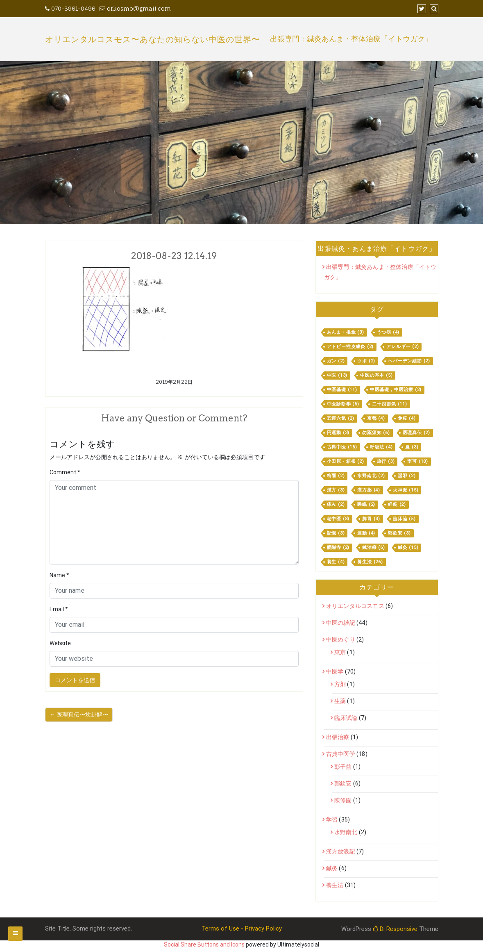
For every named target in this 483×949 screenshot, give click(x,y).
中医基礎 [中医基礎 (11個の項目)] (342, 389)
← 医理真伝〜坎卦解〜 (79, 714)
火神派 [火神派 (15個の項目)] (405, 490)
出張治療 (337, 737)
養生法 (335, 885)
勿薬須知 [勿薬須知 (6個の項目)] (376, 432)
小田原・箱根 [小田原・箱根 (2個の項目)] (345, 461)
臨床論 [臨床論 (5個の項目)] (404, 518)
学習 (332, 819)
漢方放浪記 (340, 851)
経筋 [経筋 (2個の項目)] (397, 504)
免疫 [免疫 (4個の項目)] (407, 418)
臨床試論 (346, 718)
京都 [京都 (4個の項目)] (376, 418)
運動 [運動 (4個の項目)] (366, 533)
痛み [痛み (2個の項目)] (336, 504)
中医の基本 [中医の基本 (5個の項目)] (376, 375)
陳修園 (343, 800)
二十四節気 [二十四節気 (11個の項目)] (389, 404)
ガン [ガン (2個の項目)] (336, 361)
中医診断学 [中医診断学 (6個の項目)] (343, 404)
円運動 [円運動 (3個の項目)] (338, 432)
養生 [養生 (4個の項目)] (336, 561)
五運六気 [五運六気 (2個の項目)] (340, 418)
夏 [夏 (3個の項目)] (411, 447)
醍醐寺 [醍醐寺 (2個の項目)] (338, 547)
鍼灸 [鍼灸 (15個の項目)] (408, 547)
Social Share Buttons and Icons (204, 944)
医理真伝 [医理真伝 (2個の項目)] (416, 432)
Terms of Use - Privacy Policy (242, 928)
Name (59, 575)
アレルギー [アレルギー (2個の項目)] (402, 346)
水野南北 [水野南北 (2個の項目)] (371, 475)
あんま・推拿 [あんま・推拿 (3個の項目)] (345, 332)
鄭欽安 (343, 783)
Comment (65, 472)
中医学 (335, 671)
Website (60, 643)
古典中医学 (340, 754)
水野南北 (346, 832)
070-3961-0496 (70, 8)
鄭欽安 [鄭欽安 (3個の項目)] (399, 533)
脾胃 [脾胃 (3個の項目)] (371, 518)
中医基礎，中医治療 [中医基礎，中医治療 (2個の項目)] (396, 389)
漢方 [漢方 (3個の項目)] (336, 490)
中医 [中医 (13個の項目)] (337, 375)
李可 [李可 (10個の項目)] (417, 461)
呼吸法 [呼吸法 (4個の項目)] (381, 447)
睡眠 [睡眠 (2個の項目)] (366, 504)
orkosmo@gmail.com (135, 8)
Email (59, 609)
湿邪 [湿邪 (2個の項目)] (407, 475)
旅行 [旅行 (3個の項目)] (386, 461)
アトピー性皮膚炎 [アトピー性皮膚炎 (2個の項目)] (350, 346)
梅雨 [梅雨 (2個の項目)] (336, 475)
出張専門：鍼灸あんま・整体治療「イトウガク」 (351, 39)
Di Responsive (395, 929)
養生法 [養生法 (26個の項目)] (370, 561)
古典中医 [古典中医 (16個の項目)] (342, 447)
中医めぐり (340, 639)
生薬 (340, 701)
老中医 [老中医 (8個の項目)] (338, 518)
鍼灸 (332, 868)
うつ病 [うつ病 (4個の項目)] (388, 332)
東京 (340, 652)
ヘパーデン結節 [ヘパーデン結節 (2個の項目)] (409, 361)
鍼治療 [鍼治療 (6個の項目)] (373, 547)
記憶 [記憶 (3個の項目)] (336, 533)
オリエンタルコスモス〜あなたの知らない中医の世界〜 (152, 39)
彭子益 (343, 766)
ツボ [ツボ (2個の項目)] (366, 361)
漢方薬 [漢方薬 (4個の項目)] (368, 490)
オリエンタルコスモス (355, 606)
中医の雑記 (340, 622)
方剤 (340, 684)
